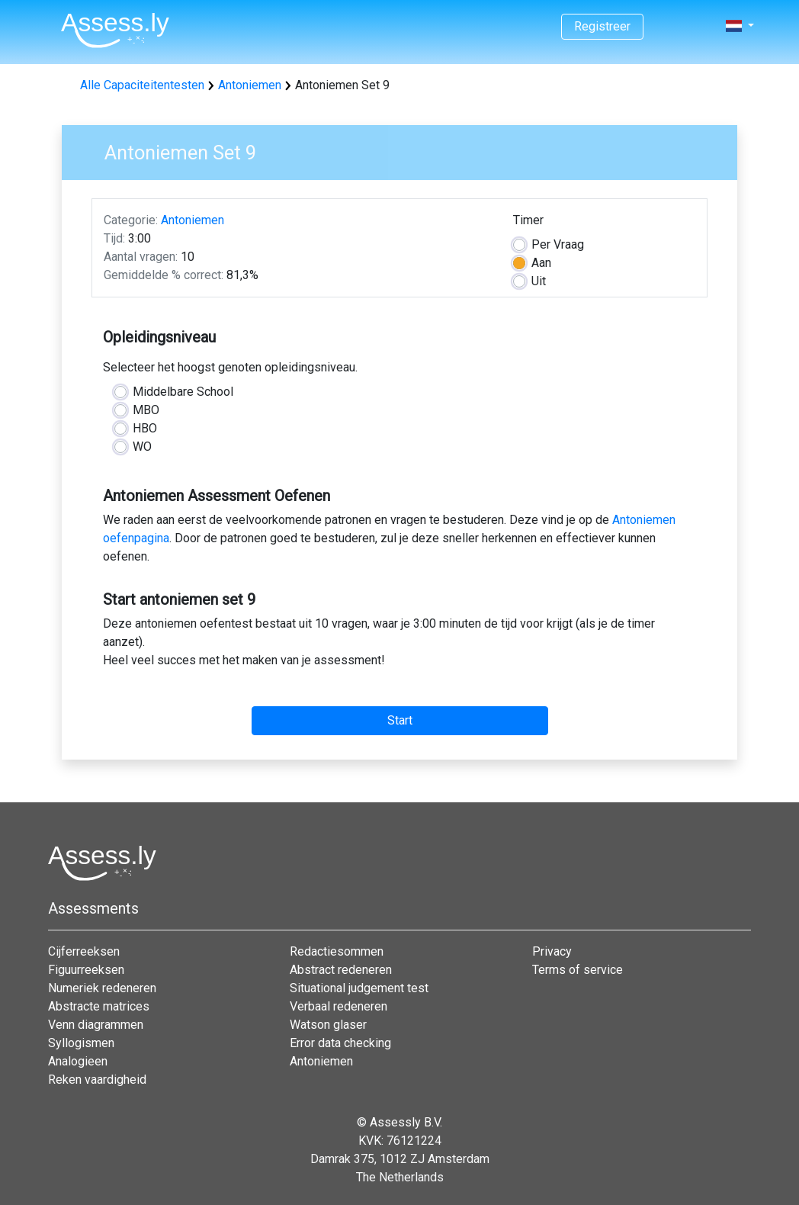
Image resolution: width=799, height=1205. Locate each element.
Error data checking (340, 1043)
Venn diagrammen (95, 1024)
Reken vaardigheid (97, 1079)
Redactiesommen (336, 951)
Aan (541, 262)
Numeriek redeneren (102, 988)
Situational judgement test (359, 988)
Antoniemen (249, 85)
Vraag (557, 244)
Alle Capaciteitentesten (142, 85)
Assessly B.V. (406, 1122)
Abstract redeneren (341, 969)
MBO (146, 410)
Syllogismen (81, 1043)
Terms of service (577, 969)
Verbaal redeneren (338, 1006)
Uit (538, 281)
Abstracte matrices (98, 1006)
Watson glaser (328, 1024)
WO (142, 446)
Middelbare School (183, 391)
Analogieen (77, 1061)
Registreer (602, 26)
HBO (145, 428)
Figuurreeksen (86, 969)
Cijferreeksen (84, 951)
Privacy (552, 951)
